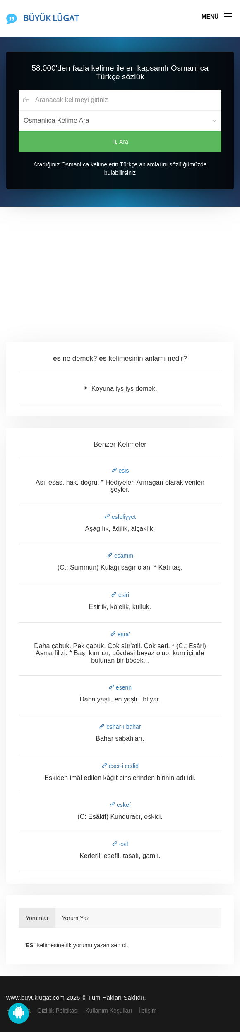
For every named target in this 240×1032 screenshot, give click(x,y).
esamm (120, 555)
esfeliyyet (120, 517)
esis (120, 470)
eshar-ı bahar (120, 726)
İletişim (148, 1010)
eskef (119, 804)
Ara (120, 141)
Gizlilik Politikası (58, 1010)
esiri (120, 595)
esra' (120, 634)
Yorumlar (37, 918)
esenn (120, 687)
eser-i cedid (120, 766)
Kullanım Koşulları (108, 1010)
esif (120, 844)
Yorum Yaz (76, 918)
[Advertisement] (120, 268)
